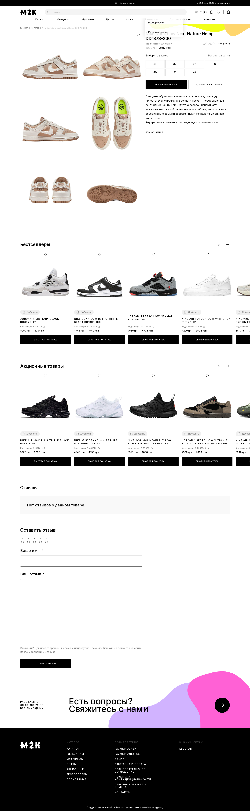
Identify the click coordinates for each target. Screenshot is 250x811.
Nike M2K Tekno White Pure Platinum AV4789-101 (96, 442)
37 (174, 64)
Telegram (185, 749)
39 (214, 64)
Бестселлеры (77, 774)
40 (155, 72)
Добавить (32, 312)
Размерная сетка (219, 55)
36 (155, 64)
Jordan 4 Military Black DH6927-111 (39, 320)
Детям (110, 19)
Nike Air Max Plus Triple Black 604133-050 (44, 442)
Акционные (75, 769)
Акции (129, 19)
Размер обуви (125, 749)
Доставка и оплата (180, 19)
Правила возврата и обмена (130, 785)
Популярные (76, 779)
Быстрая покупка (166, 84)
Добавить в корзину (209, 84)
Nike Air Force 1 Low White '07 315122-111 (206, 320)
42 (194, 72)
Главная (24, 28)
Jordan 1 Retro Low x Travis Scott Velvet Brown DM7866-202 (205, 442)
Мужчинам (87, 19)
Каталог (39, 19)
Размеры (150, 19)
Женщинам (63, 19)
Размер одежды (127, 754)
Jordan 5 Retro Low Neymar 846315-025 (150, 318)
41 (174, 72)
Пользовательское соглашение (130, 770)
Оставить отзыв (45, 663)
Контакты (209, 19)
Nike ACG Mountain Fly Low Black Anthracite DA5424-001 (151, 442)
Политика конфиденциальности (133, 778)
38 (194, 64)
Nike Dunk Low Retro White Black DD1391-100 (96, 320)
